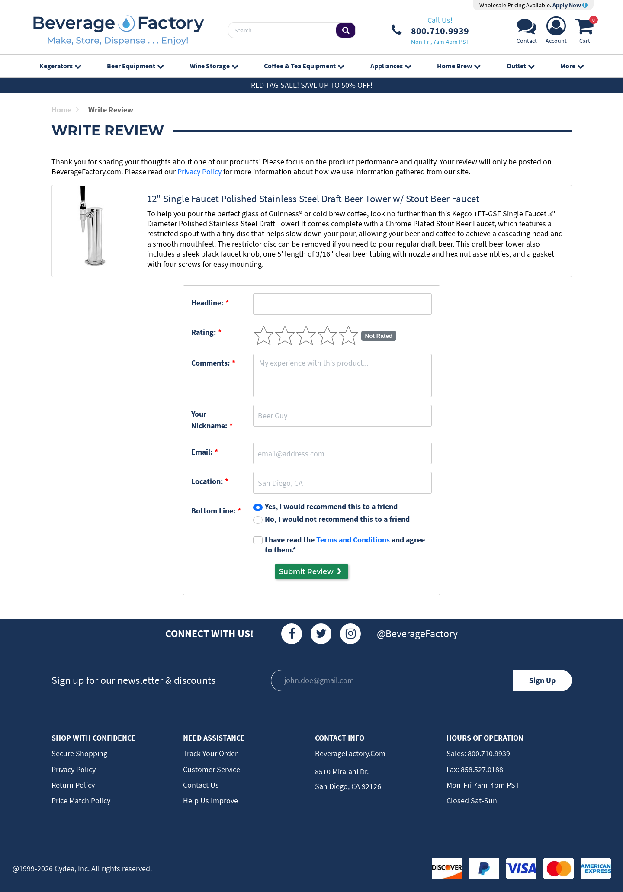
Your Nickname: (209, 419)
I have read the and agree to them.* (345, 545)
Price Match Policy (80, 800)
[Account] (556, 32)
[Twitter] (321, 633)
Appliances (390, 65)
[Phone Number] (430, 30)
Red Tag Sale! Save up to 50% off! (312, 85)
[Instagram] (350, 633)
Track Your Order (210, 753)
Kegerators (60, 65)
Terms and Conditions (353, 540)
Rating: (203, 332)
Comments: (210, 363)
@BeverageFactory (417, 633)
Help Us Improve (210, 800)
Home (65, 110)
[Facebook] (291, 633)
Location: (207, 481)
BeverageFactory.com (350, 753)
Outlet (520, 65)
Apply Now (570, 5)
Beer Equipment (135, 65)
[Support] (527, 32)
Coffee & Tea (304, 65)
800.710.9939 (488, 753)
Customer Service (211, 769)
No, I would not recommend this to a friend (337, 519)
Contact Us (201, 785)
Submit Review (311, 571)
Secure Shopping (79, 753)
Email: (201, 452)
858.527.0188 (481, 769)
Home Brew (458, 65)
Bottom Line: (213, 511)
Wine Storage (214, 65)
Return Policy (73, 785)
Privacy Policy (199, 171)
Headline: (207, 303)
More (572, 65)
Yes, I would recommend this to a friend (331, 506)
